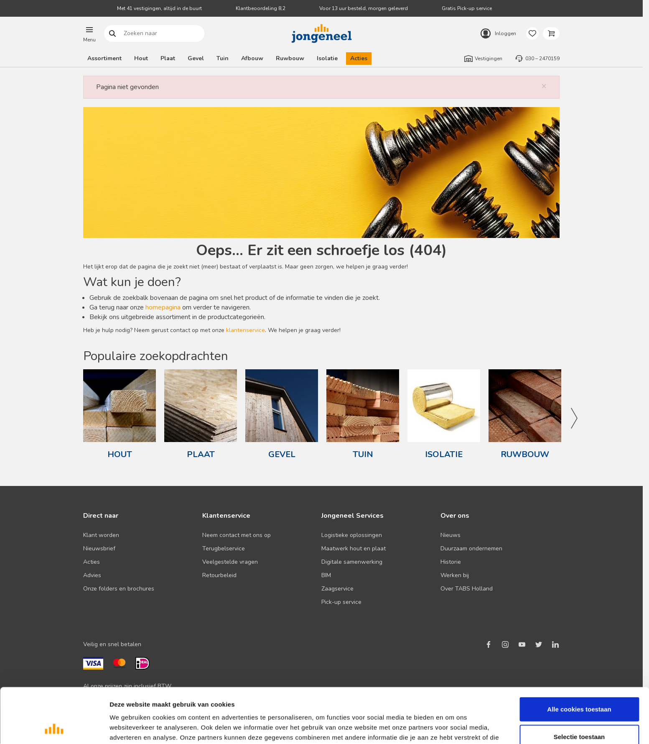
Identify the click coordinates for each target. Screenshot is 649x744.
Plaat (167, 58)
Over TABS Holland (466, 589)
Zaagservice (337, 589)
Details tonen (451, 727)
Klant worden (101, 535)
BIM (326, 575)
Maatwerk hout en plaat (353, 548)
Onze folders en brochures (118, 589)
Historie (450, 562)
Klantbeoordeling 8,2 (260, 8)
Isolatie (327, 58)
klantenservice (245, 330)
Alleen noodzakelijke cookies (579, 716)
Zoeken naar (112, 33)
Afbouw (252, 58)
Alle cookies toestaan (579, 661)
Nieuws (450, 535)
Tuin (222, 58)
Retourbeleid (219, 575)
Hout (141, 58)
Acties (358, 58)
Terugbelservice (223, 548)
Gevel (196, 58)
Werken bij (454, 575)
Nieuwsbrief (99, 548)
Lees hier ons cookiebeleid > (346, 700)
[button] (89, 33)
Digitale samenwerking (351, 562)
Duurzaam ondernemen (471, 548)
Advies (92, 575)
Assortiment (104, 58)
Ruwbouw (290, 58)
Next (574, 418)
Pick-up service (341, 602)
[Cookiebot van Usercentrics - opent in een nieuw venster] (54, 727)
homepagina (163, 307)
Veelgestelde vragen (230, 562)
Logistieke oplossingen (351, 535)
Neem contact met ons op (236, 535)
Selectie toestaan (579, 689)
